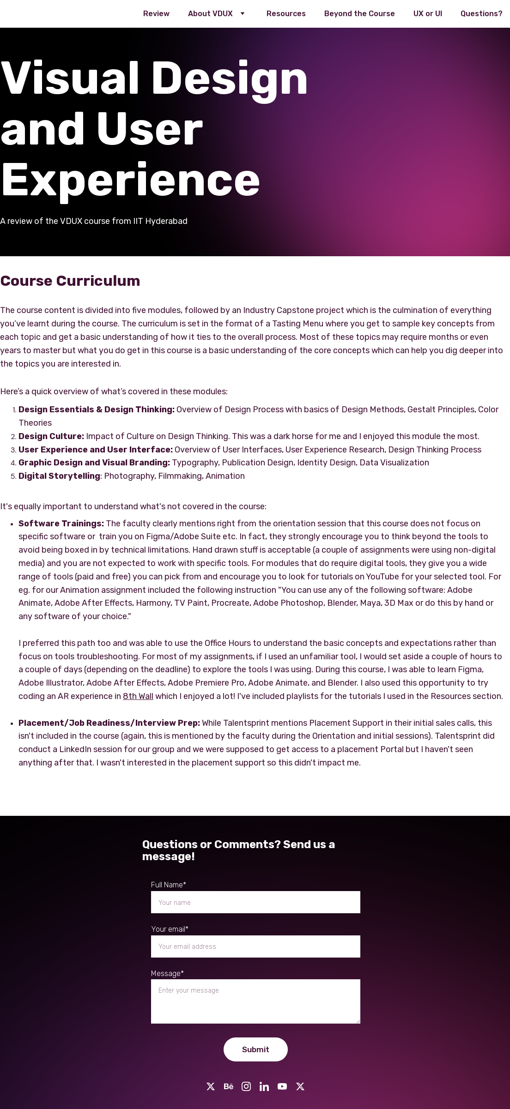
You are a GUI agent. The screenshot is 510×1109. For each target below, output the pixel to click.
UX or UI (427, 13)
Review (156, 13)
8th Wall (138, 696)
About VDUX (210, 13)
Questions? (482, 13)
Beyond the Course (359, 13)
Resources (286, 13)
